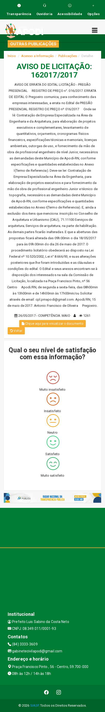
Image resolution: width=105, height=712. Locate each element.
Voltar (16, 331)
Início (12, 56)
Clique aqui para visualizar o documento (52, 323)
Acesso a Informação (37, 56)
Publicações (67, 56)
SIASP (34, 705)
